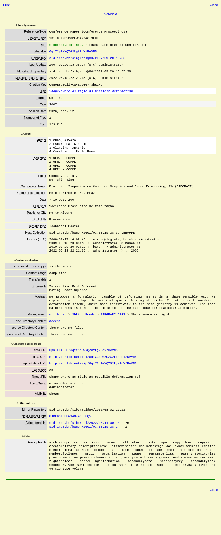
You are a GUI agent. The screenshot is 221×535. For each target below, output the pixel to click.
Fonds (90, 341)
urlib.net (57, 341)
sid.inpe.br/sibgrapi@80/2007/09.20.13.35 (87, 60)
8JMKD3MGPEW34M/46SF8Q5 (70, 450)
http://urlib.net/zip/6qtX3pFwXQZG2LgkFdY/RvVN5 (93, 394)
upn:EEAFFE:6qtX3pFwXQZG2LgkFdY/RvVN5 (83, 379)
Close (214, 5)
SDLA (75, 341)
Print (6, 5)
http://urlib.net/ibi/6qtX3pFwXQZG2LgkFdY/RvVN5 (93, 386)
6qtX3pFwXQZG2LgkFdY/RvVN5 (73, 53)
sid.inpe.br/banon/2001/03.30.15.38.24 (84, 462)
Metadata (110, 14)
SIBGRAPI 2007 (112, 341)
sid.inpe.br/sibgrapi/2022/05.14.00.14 (84, 457)
